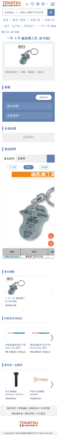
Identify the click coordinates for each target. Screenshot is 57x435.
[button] (52, 338)
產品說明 (9, 158)
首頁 (5, 20)
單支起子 (29, 26)
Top (51, 244)
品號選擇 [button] (13, 115)
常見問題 (45, 408)
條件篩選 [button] (13, 106)
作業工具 (35, 20)
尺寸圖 (12, 167)
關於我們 (11, 408)
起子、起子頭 (12, 26)
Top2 (51, 236)
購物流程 (34, 408)
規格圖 (44, 167)
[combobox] (32, 12)
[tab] (28, 106)
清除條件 (43, 97)
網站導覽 (29, 413)
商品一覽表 (19, 20)
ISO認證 (41, 413)
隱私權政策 (17, 413)
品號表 (21, 158)
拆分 (28, 167)
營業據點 (22, 408)
